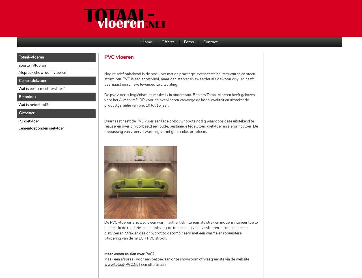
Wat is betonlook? (33, 104)
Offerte (168, 42)
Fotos (189, 42)
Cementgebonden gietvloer (41, 128)
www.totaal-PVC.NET (122, 264)
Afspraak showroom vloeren (42, 72)
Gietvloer (27, 113)
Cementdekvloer (32, 80)
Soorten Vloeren (32, 65)
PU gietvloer (28, 121)
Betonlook (27, 97)
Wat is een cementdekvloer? (41, 88)
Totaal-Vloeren (31, 57)
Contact (210, 42)
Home (147, 42)
